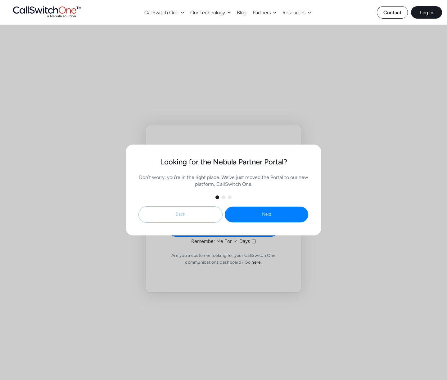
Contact (392, 13)
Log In (426, 13)
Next (266, 214)
